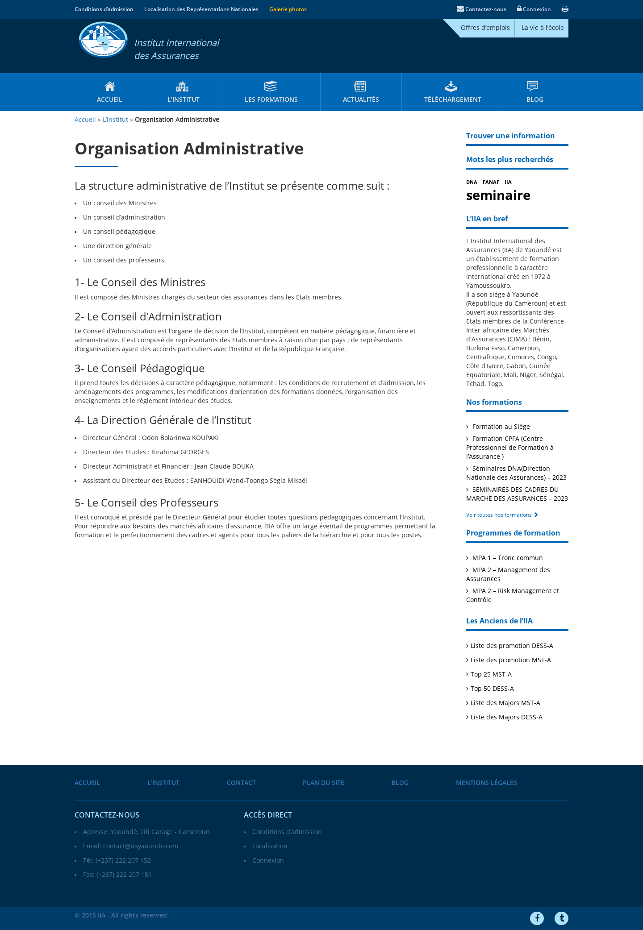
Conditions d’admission (104, 9)
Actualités (361, 100)
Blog (534, 100)
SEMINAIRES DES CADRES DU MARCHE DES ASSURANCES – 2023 (517, 494)
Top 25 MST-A (491, 674)
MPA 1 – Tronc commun (507, 558)
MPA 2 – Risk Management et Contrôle (512, 595)
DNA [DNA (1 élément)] (471, 182)
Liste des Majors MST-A (505, 703)
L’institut (183, 100)
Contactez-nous (481, 9)
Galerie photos (288, 9)
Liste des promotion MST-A (511, 660)
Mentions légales (486, 783)
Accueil (109, 100)
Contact (241, 783)
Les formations (271, 100)
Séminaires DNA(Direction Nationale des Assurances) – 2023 (516, 473)
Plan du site (323, 783)
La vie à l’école (543, 28)
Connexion (534, 9)
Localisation (270, 846)
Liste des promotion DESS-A (512, 646)
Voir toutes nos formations (502, 515)
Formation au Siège (500, 427)
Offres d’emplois (485, 28)
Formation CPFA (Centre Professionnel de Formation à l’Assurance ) (510, 448)
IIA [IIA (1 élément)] (508, 182)
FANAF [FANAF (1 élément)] (491, 182)
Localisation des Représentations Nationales (201, 9)
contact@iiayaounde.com (140, 846)
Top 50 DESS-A (492, 689)
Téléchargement (452, 100)
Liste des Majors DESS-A (507, 717)
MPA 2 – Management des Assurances (508, 574)
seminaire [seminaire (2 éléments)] (498, 195)
